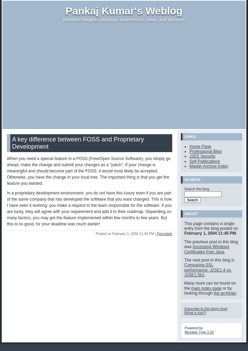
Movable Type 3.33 (199, 332)
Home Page (200, 146)
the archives (225, 293)
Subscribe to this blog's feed (205, 309)
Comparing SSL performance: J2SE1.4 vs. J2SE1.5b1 (208, 270)
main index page (206, 288)
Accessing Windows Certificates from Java (206, 249)
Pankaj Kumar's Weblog (124, 11)
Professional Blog (205, 151)
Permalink (164, 234)
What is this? (195, 313)
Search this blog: (197, 189)
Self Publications (204, 161)
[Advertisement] (124, 76)
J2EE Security (202, 156)
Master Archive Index (208, 166)
